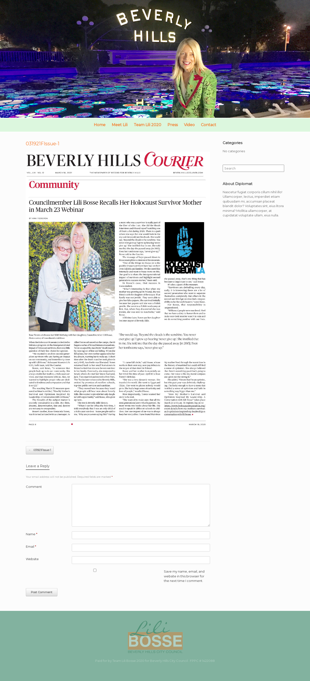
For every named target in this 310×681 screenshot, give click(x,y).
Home (99, 125)
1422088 (208, 661)
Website (32, 559)
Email (31, 546)
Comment (34, 487)
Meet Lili (119, 125)
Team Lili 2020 (147, 125)
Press (172, 125)
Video (189, 125)
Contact (208, 125)
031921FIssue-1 (39, 450)
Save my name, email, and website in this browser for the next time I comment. (184, 576)
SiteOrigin (151, 671)
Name (31, 534)
